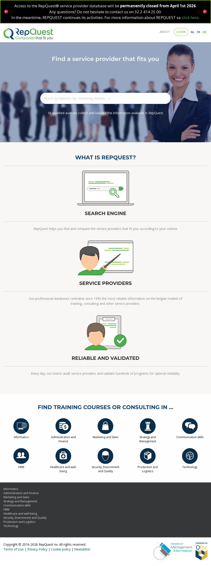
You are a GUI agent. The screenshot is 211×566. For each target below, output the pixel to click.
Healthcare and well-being (63, 467)
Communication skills (189, 435)
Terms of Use (13, 549)
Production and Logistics (148, 467)
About (165, 32)
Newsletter (82, 549)
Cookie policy (61, 549)
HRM (21, 465)
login (181, 32)
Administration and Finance (63, 437)
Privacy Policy (37, 549)
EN (204, 32)
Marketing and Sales (105, 435)
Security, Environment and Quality (105, 467)
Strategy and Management (147, 437)
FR (198, 32)
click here (190, 17)
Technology (190, 465)
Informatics (21, 435)
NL (193, 32)
